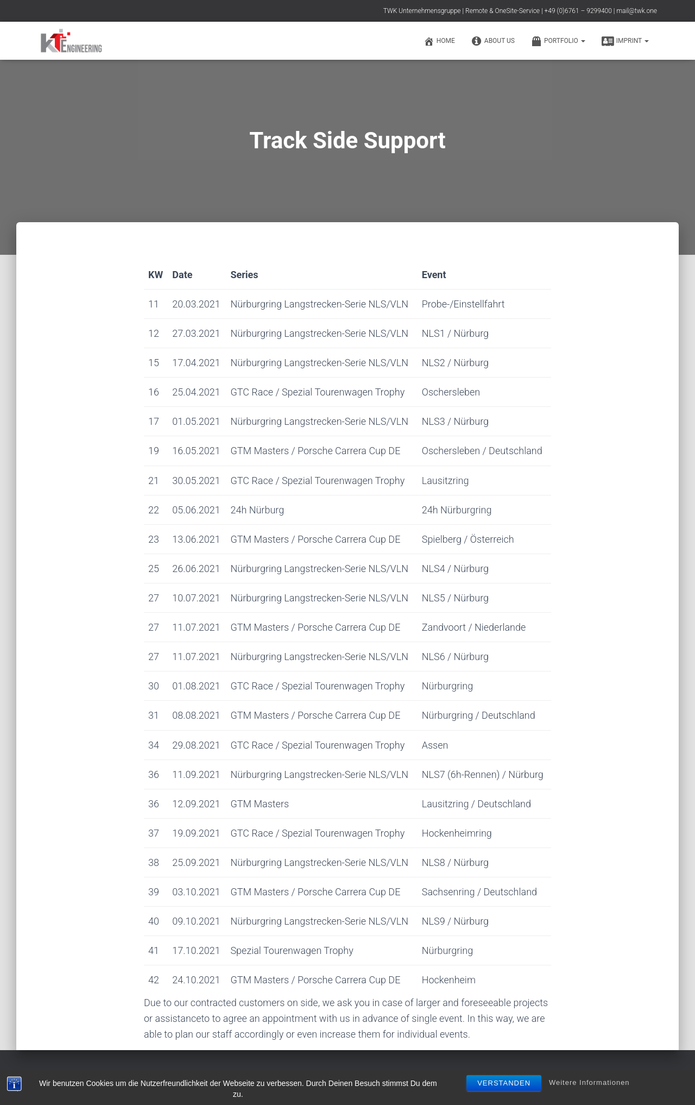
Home (439, 41)
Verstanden (503, 1083)
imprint (625, 41)
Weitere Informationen (589, 1082)
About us (493, 41)
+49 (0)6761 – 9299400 (578, 11)
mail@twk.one (636, 11)
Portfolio (558, 41)
